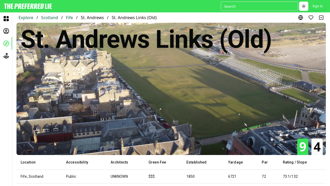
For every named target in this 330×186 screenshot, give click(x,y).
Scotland (49, 17)
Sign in (317, 6)
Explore (26, 17)
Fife (69, 17)
